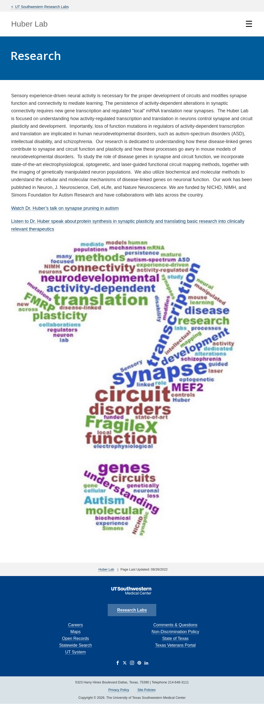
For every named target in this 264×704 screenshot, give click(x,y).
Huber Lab (29, 24)
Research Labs (132, 610)
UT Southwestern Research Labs (41, 7)
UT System (75, 652)
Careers (75, 625)
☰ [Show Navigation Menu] (249, 24)
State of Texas (175, 638)
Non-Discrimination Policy (175, 631)
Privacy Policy (118, 690)
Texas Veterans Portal (175, 645)
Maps (75, 631)
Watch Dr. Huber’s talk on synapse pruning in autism (65, 208)
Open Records (75, 638)
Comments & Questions (175, 625)
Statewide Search (75, 645)
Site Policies (146, 690)
